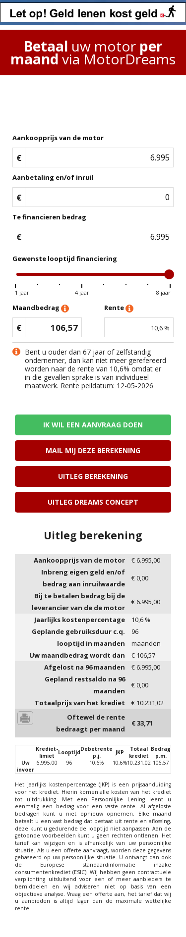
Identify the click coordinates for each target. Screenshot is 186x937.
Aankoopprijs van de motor (58, 137)
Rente (118, 308)
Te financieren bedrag (49, 216)
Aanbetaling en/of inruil (53, 177)
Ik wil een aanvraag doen (93, 424)
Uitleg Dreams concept (93, 502)
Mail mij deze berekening (93, 450)
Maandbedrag (40, 308)
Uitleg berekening (93, 476)
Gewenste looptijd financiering (64, 258)
